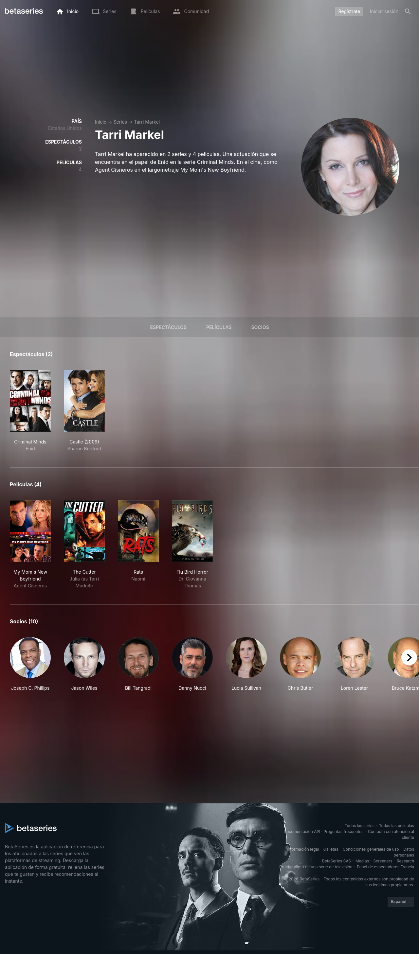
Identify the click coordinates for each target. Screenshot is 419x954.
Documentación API (302, 831)
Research (405, 861)
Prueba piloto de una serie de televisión (315, 866)
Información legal (303, 849)
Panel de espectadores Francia (385, 866)
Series (120, 122)
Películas (218, 327)
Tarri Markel (147, 122)
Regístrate (349, 11)
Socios (260, 327)
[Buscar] (408, 11)
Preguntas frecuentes (344, 831)
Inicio (100, 122)
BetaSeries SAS (336, 861)
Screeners (382, 861)
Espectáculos (168, 327)
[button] (30, 664)
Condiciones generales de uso (371, 849)
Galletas (330, 849)
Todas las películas (396, 825)
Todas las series (359, 825)
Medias (362, 861)
